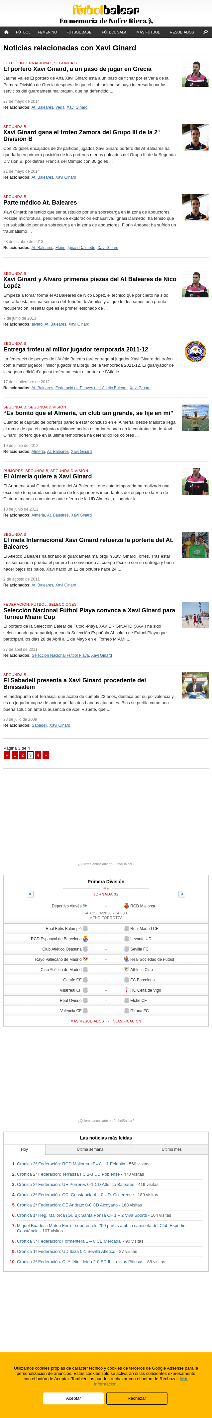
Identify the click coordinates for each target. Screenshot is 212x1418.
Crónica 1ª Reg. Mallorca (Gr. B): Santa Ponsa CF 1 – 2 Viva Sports (82, 1215)
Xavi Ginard (77, 107)
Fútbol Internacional (27, 63)
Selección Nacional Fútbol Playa (60, 655)
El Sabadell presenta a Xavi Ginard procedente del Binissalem (74, 683)
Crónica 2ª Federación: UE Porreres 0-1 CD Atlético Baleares (75, 1184)
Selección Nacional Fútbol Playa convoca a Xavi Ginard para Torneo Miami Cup (89, 613)
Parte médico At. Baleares (40, 202)
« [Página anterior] (7, 755)
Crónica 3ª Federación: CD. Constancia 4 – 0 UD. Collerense (75, 1194)
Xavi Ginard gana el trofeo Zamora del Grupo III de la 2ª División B (81, 135)
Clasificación (127, 1021)
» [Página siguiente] (46, 755)
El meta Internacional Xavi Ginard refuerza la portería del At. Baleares (88, 543)
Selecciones (63, 604)
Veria (59, 107)
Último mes (172, 1149)
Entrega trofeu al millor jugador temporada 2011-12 (75, 349)
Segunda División (47, 407)
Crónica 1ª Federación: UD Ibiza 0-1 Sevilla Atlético (66, 1251)
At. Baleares (42, 107)
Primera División (106, 881)
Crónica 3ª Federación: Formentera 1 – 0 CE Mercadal (69, 1241)
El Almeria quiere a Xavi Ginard (47, 476)
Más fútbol (148, 32)
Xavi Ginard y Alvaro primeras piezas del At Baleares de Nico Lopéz (89, 282)
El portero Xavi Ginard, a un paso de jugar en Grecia (77, 69)
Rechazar (137, 1398)
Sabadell (39, 725)
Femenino (47, 32)
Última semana (90, 1149)
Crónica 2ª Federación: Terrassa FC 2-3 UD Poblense (68, 1174)
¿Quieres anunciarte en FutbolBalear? (106, 864)
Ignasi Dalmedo (81, 247)
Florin (60, 247)
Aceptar (73, 1398)
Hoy (24, 1149)
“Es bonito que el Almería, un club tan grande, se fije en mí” (88, 413)
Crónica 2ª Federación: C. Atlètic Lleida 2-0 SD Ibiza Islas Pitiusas (80, 1261)
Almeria (38, 451)
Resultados (182, 32)
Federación (16, 604)
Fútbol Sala (114, 32)
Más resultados (87, 1021)
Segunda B (65, 63)
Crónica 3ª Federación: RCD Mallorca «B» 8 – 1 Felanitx (71, 1163)
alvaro (37, 324)
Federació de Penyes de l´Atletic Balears (91, 388)
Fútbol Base (78, 32)
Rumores (13, 471)
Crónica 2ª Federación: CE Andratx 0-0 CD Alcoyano (67, 1204)
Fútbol (23, 32)
